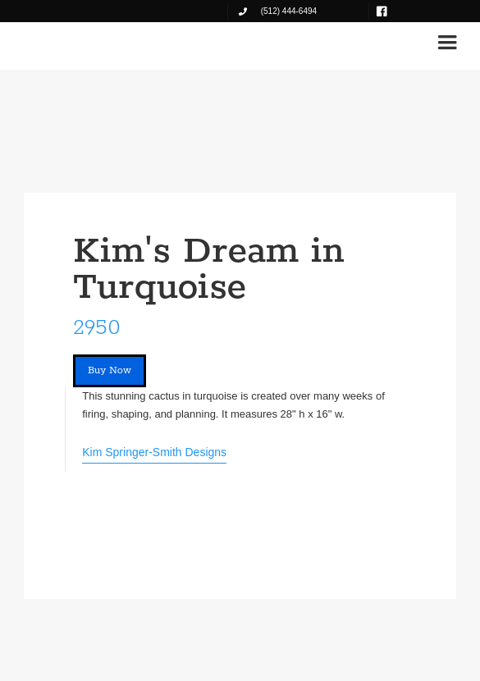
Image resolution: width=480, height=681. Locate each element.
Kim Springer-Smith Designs (154, 452)
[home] (69, 42)
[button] (447, 42)
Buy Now (109, 370)
